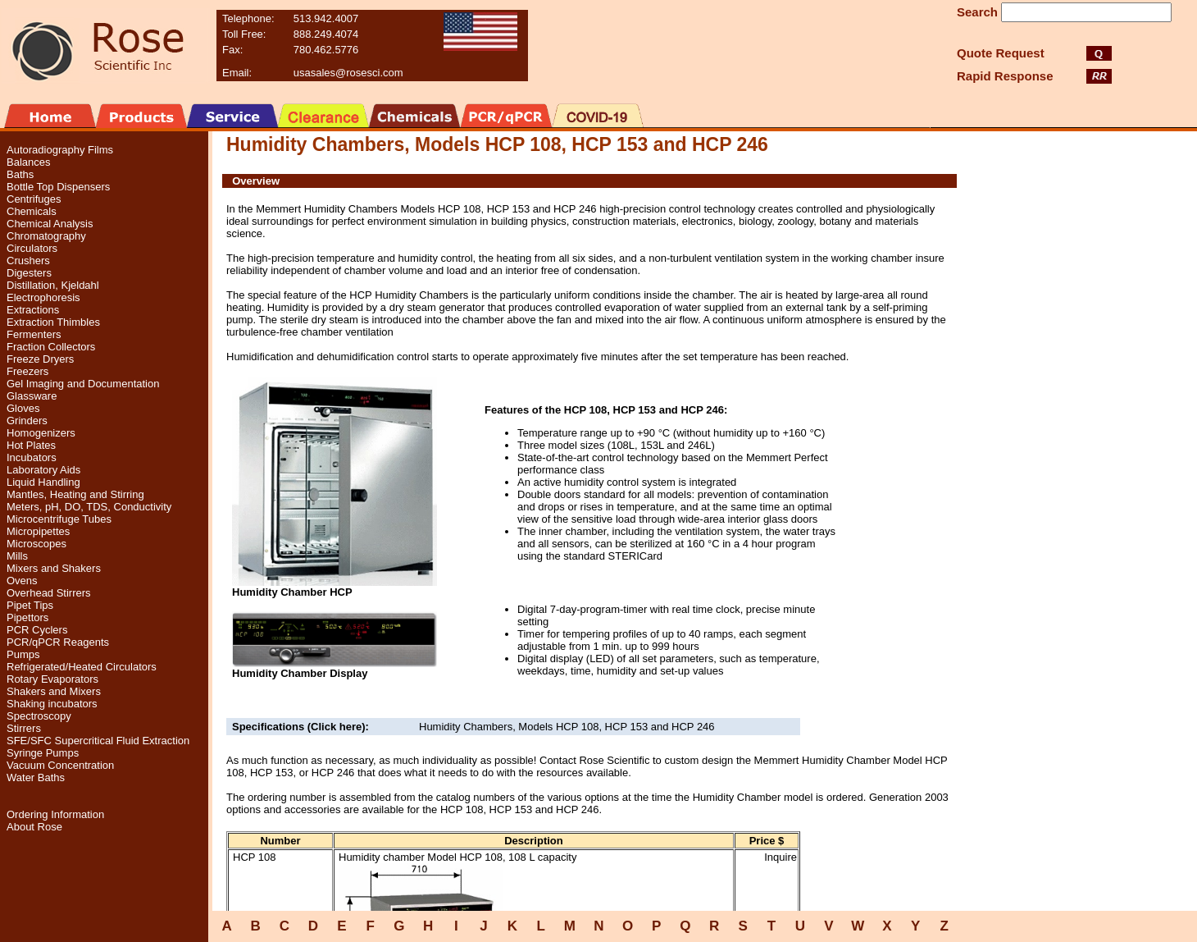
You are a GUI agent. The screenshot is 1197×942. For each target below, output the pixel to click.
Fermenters (34, 334)
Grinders (27, 420)
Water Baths (36, 777)
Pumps (23, 654)
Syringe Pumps (43, 753)
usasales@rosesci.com (348, 72)
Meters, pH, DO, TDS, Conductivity (89, 507)
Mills (17, 556)
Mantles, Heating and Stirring (75, 494)
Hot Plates (31, 445)
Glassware (32, 396)
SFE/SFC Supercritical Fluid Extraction (98, 740)
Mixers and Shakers (54, 568)
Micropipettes (38, 531)
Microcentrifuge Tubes (59, 519)
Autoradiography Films (60, 150)
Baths (20, 174)
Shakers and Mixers (54, 691)
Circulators (32, 248)
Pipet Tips (30, 605)
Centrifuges (34, 199)
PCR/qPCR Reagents (58, 642)
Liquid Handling (43, 482)
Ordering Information (55, 814)
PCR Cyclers (37, 630)
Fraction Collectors (51, 347)
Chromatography (46, 236)
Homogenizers (41, 433)
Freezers (27, 371)
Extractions (33, 310)
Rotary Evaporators (52, 679)
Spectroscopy (39, 716)
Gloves (23, 408)
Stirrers (24, 728)
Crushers (28, 260)
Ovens (22, 580)
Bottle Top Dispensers (58, 187)
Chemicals (32, 211)
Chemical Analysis (50, 223)
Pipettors (27, 617)
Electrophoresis (43, 297)
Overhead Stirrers (49, 593)
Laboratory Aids (43, 470)
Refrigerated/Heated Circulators (82, 667)
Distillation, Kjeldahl (53, 285)
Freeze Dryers (40, 359)
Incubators (32, 457)
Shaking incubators (52, 703)
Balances (28, 162)
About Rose (34, 827)
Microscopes (36, 543)
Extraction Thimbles (53, 322)
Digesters (29, 273)
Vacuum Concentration (60, 765)
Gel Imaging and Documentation (83, 383)
